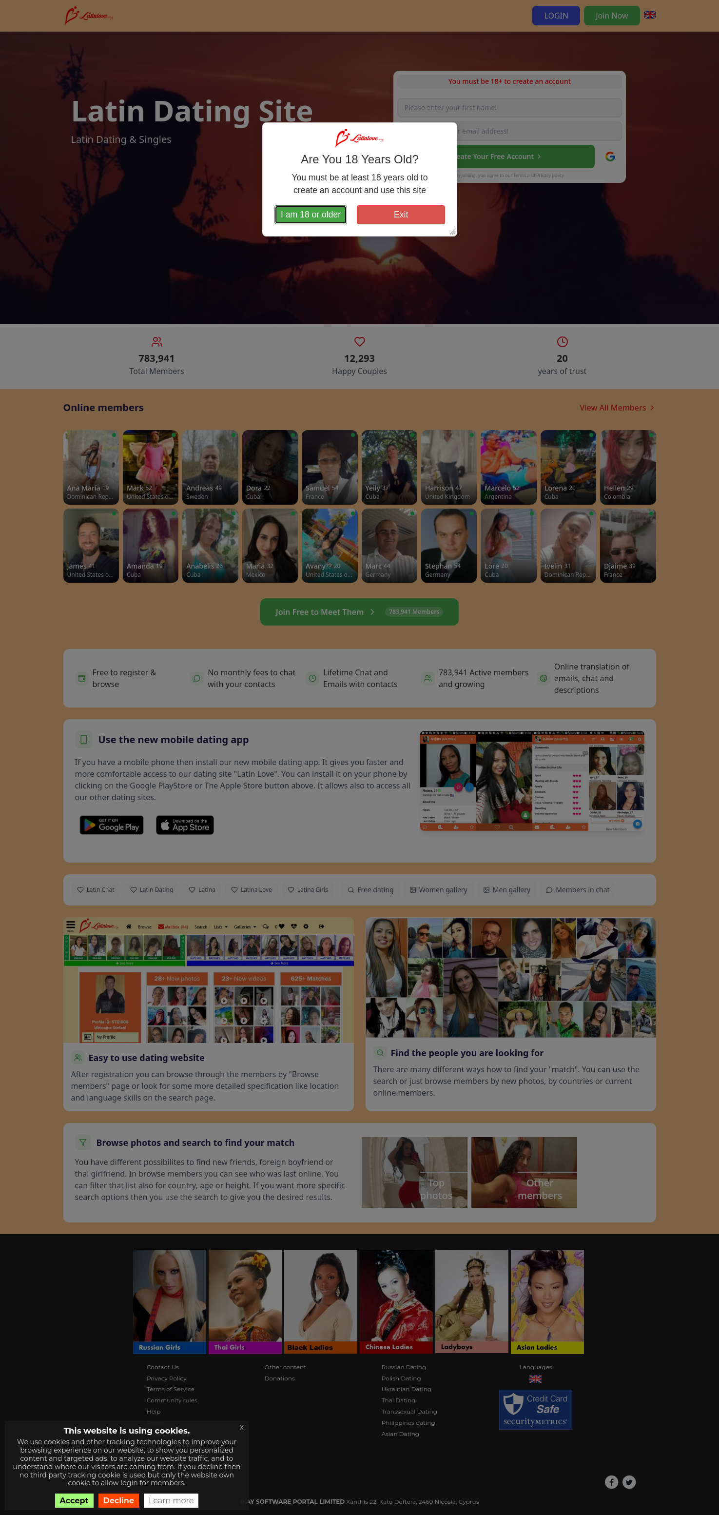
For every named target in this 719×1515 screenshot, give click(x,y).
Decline (119, 1500)
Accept (74, 1500)
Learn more (171, 1500)
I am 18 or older (311, 214)
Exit (401, 214)
